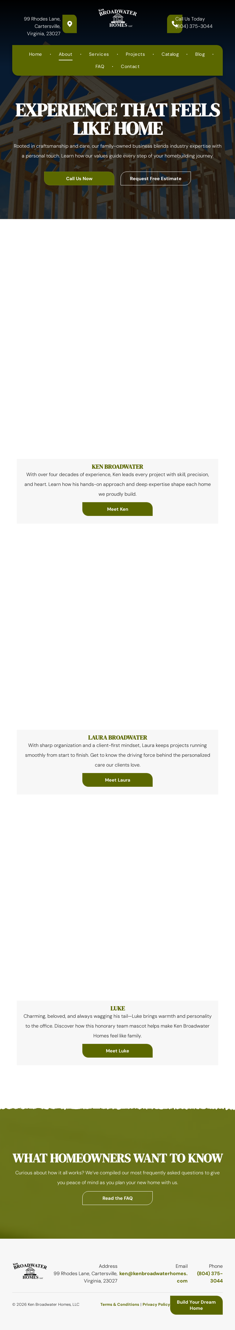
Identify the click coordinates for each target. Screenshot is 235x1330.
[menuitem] (36, 54)
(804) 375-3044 (194, 26)
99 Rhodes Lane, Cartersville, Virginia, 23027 (42, 26)
